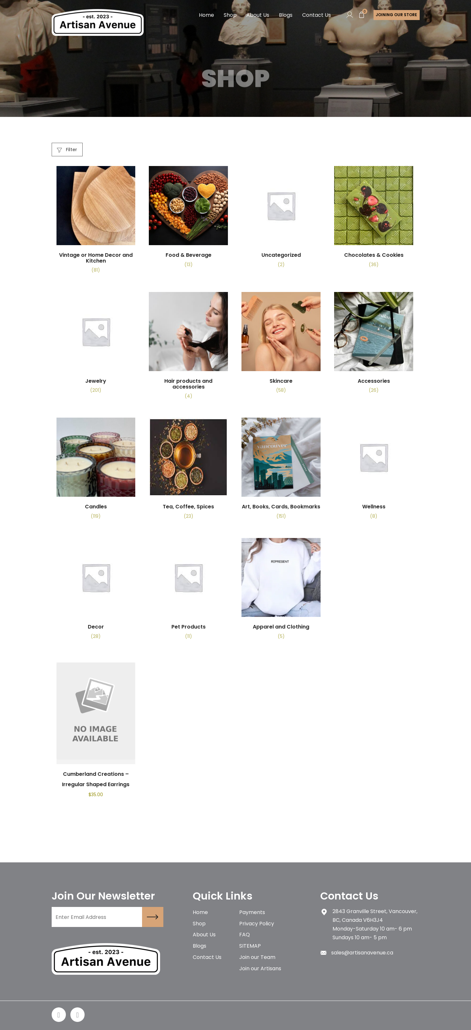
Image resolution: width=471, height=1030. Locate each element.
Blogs (285, 15)
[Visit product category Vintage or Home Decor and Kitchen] (96, 222)
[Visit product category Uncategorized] (281, 219)
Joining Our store (396, 15)
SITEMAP (250, 946)
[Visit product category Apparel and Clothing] (281, 591)
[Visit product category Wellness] (373, 471)
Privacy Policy (256, 924)
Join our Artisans (260, 969)
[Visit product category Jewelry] (96, 345)
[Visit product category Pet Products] (188, 591)
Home (206, 15)
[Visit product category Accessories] (373, 345)
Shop (230, 15)
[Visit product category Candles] (96, 471)
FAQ (244, 935)
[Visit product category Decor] (96, 591)
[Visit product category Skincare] (281, 345)
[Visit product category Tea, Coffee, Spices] (188, 471)
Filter (67, 149)
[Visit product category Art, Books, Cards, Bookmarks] (281, 471)
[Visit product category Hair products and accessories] (188, 348)
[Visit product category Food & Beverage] (188, 219)
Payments (252, 912)
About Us (257, 15)
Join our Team (257, 958)
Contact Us (316, 15)
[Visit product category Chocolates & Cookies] (373, 219)
